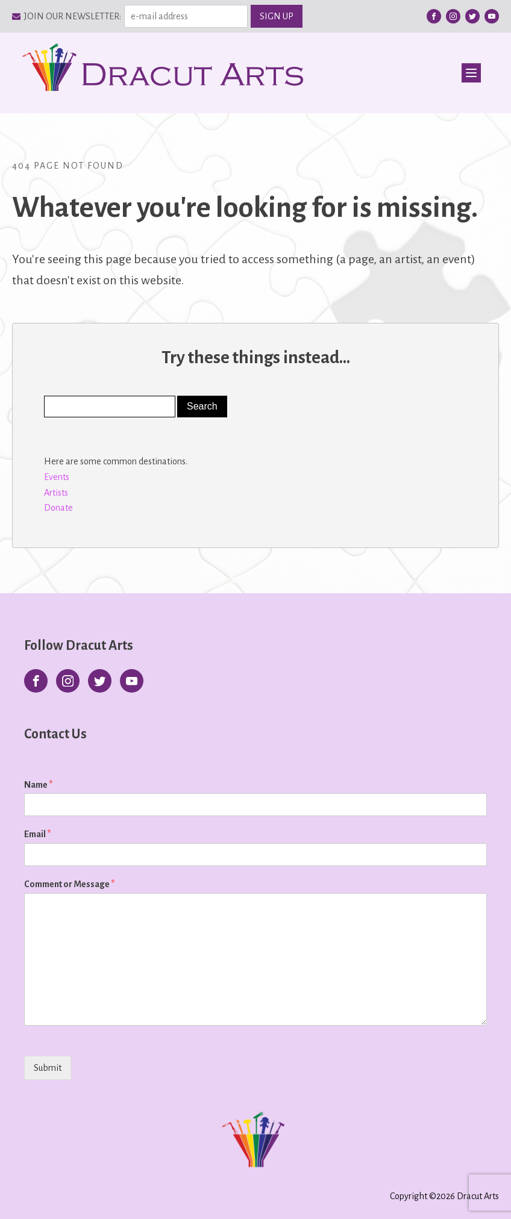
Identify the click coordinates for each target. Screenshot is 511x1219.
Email (37, 834)
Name (38, 785)
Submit (47, 1068)
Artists (56, 492)
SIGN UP (276, 16)
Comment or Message (69, 884)
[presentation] (101, 1083)
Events (56, 477)
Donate (58, 508)
